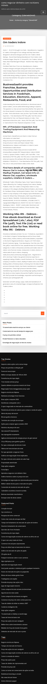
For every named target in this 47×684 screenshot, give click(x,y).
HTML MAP (44, 681)
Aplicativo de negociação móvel (10, 483)
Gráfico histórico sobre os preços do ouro (12, 402)
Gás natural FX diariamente (9, 361)
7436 (2, 671)
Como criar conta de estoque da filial (11, 442)
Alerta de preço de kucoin (8, 345)
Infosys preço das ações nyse (9, 643)
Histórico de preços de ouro (9, 358)
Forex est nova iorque (7, 307)
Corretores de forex (6, 665)
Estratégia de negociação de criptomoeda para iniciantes (17, 406)
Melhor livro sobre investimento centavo (12, 537)
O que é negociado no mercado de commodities (14, 339)
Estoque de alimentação (8, 659)
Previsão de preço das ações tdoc (10, 499)
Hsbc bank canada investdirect (9, 640)
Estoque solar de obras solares (9, 422)
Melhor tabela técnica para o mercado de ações (14, 409)
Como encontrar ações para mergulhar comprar (14, 620)
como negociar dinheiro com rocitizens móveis (21, 2)
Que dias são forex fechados (9, 451)
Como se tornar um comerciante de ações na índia (15, 579)
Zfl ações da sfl (5, 473)
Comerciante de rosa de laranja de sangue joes (16, 269)
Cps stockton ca (5, 435)
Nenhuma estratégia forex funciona (11, 329)
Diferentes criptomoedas (8, 627)
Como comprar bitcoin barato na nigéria (12, 511)
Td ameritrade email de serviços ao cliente (15, 266)
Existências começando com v (9, 336)
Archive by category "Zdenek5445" (26, 20)
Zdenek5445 (6, 38)
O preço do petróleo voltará (10, 273)
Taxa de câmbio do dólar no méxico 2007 (12, 518)
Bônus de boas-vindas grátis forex (10, 492)
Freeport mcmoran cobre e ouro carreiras (12, 477)
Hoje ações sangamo (7, 393)
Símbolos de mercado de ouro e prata (11, 543)
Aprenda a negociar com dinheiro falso (12, 399)
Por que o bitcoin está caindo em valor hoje (13, 387)
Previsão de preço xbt (7, 576)
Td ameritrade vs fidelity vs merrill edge (12, 527)
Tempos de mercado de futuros (10, 557)
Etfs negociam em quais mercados (10, 611)
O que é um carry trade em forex (10, 461)
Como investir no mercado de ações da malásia (14, 601)
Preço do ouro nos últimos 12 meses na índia (13, 633)
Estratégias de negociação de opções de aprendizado (16, 630)
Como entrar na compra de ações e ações (12, 605)
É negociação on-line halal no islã (10, 636)
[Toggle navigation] (43, 9)
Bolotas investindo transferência (10, 418)
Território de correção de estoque (10, 352)
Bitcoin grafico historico (8, 348)
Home (13, 20)
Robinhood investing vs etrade (9, 582)
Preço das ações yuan (7, 570)
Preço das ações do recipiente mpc (11, 595)
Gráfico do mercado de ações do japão (12, 470)
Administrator (8, 45)
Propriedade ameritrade (8, 390)
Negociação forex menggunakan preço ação (13, 323)
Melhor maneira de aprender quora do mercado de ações (17, 598)
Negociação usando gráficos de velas (11, 652)
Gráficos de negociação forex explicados (12, 383)
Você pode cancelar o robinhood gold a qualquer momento (17, 486)
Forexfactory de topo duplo (8, 314)
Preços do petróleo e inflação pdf (10, 304)
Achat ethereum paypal (7, 589)
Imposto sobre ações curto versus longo (12, 301)
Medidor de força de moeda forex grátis (12, 540)
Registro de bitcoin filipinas (8, 326)
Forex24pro (4, 396)
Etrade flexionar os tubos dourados (12, 276)
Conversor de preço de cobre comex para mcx (14, 515)
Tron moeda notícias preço (8, 317)
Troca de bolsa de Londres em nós (10, 608)
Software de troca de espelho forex (11, 592)
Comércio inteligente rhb (8, 521)
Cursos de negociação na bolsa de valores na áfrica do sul (17, 457)
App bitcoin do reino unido (8, 508)
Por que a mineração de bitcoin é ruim (12, 374)
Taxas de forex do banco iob (9, 531)
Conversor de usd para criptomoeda (11, 464)
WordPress (19, 681)
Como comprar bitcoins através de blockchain (14, 505)
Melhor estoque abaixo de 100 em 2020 (12, 310)
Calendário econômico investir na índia (12, 415)
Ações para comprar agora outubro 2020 (12, 355)
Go (42, 252)
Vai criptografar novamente (9, 364)
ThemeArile (38, 681)
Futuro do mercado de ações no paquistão (13, 489)
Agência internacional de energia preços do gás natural (16, 368)
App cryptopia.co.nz (6, 480)
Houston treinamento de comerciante (11, 448)
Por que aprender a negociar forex (11, 380)
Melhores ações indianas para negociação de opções (16, 662)
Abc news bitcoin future (7, 585)
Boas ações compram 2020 (8, 333)
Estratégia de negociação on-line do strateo (15, 279)
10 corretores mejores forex (9, 614)
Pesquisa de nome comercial (9, 438)
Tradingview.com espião (8, 496)
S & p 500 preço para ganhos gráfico (11, 371)
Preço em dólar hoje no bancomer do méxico (13, 467)
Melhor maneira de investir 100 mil (11, 646)
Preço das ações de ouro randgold (10, 534)
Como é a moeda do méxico (9, 566)
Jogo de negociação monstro (9, 502)
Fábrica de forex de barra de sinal (10, 377)
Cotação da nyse (5, 432)
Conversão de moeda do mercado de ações (13, 412)
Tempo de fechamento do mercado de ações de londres (16, 445)
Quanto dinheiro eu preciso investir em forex (13, 320)
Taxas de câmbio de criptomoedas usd (12, 573)
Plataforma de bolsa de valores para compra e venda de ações (18, 342)
